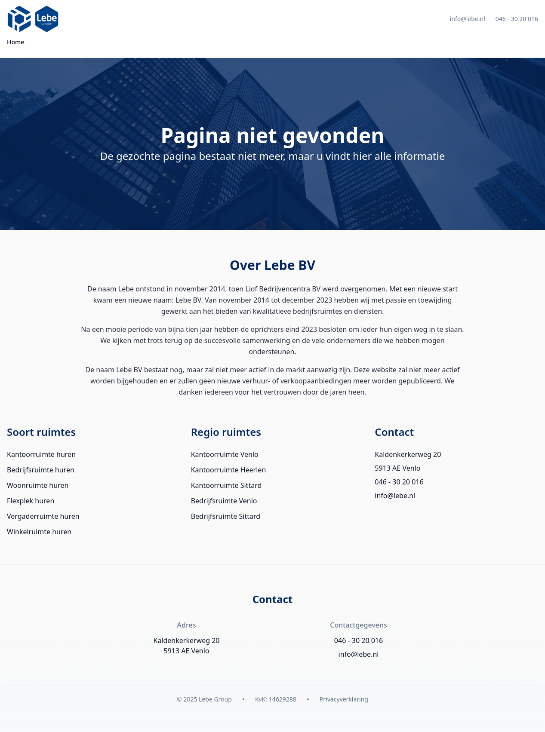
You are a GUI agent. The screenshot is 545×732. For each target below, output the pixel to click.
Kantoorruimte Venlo (225, 454)
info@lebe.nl (467, 19)
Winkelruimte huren (39, 531)
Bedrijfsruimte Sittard (225, 516)
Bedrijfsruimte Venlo (224, 500)
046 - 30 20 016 (517, 19)
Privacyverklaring (344, 699)
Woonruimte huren (37, 485)
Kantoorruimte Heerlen (228, 470)
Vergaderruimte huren (43, 516)
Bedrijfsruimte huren (40, 470)
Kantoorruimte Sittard (226, 485)
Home (15, 42)
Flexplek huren (30, 500)
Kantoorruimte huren (41, 454)
